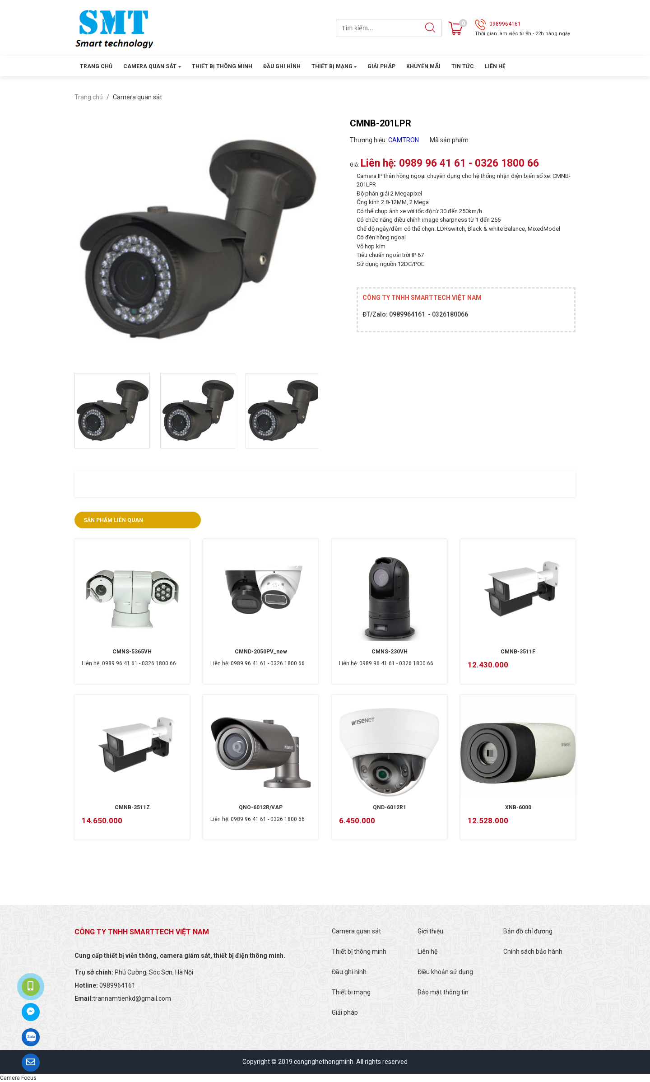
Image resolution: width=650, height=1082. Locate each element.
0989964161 (505, 24)
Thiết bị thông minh (222, 66)
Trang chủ (96, 66)
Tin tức (462, 66)
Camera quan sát (149, 66)
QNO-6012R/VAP (261, 807)
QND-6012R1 (389, 807)
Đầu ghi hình (282, 66)
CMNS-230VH (389, 651)
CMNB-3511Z (132, 807)
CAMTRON (403, 140)
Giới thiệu (430, 931)
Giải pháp (381, 66)
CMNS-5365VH (132, 651)
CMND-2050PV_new (261, 651)
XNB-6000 (518, 807)
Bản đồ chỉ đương (527, 931)
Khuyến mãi (423, 66)
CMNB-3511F (518, 651)
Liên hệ (495, 66)
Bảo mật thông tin (443, 992)
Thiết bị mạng (332, 66)
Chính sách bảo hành (532, 951)
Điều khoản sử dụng (445, 971)
